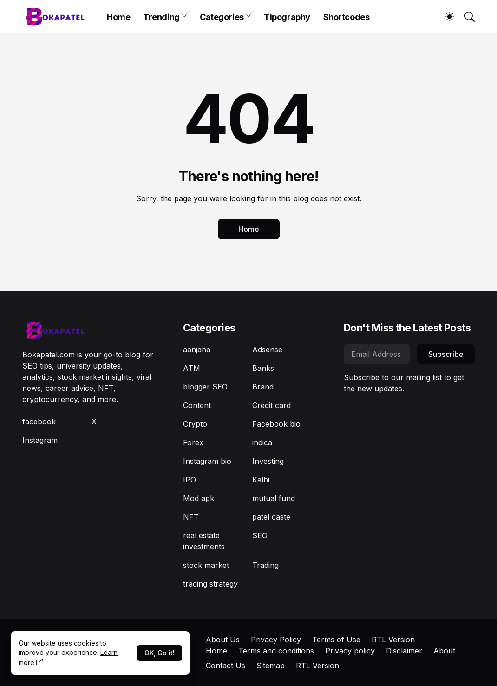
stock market (206, 565)
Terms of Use (336, 639)
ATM (191, 368)
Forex (193, 442)
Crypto (195, 424)
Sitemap (270, 665)
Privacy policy (350, 650)
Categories (222, 17)
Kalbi (260, 479)
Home (118, 17)
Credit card (271, 405)
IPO (189, 479)
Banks (263, 368)
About (444, 650)
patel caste (271, 516)
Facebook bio (276, 424)
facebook (39, 421)
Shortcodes (346, 17)
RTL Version (393, 639)
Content (197, 405)
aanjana (196, 349)
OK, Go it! (159, 653)
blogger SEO (205, 386)
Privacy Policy (276, 639)
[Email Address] (377, 354)
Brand (263, 386)
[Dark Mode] (445, 16)
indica (262, 442)
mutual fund (273, 498)
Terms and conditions (276, 650)
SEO (260, 535)
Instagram (40, 440)
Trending (161, 17)
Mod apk (198, 498)
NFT (191, 516)
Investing (268, 461)
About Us (223, 639)
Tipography (287, 17)
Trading (265, 565)
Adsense (267, 349)
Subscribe (446, 354)
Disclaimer (404, 650)
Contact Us (225, 665)
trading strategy (210, 583)
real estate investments (204, 541)
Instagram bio (207, 461)
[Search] (465, 16)
